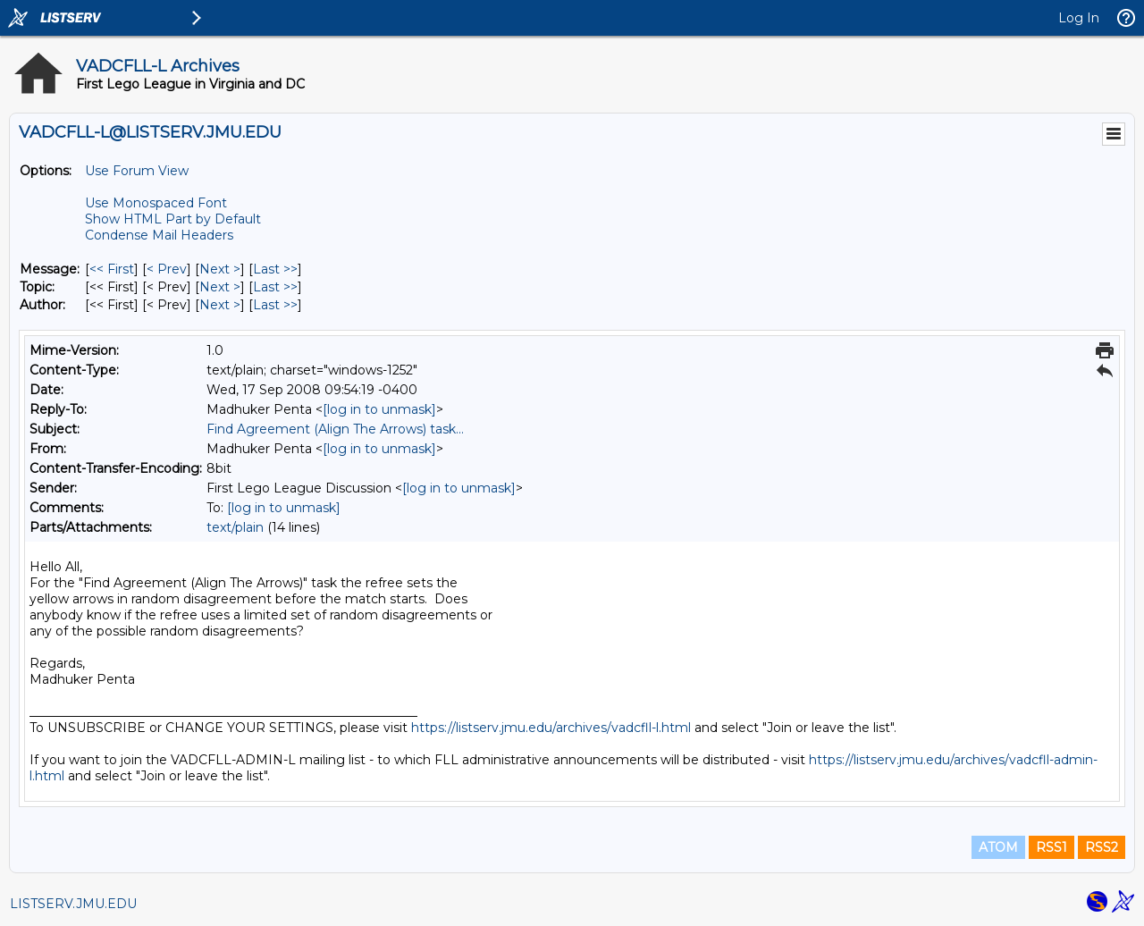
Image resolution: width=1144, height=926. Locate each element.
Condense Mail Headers (159, 235)
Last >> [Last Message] (275, 269)
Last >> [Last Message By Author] (275, 305)
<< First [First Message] (111, 269)
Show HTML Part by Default (173, 219)
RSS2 (1101, 847)
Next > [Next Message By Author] (219, 305)
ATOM (998, 847)
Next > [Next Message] (219, 269)
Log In (1078, 18)
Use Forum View (137, 171)
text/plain (235, 527)
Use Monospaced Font (156, 203)
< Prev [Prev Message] (167, 269)
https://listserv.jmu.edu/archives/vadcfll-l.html (551, 728)
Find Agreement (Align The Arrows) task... (335, 429)
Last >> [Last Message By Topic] (275, 287)
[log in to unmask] (379, 409)
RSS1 (1051, 847)
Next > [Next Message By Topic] (219, 287)
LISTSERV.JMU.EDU (73, 904)
